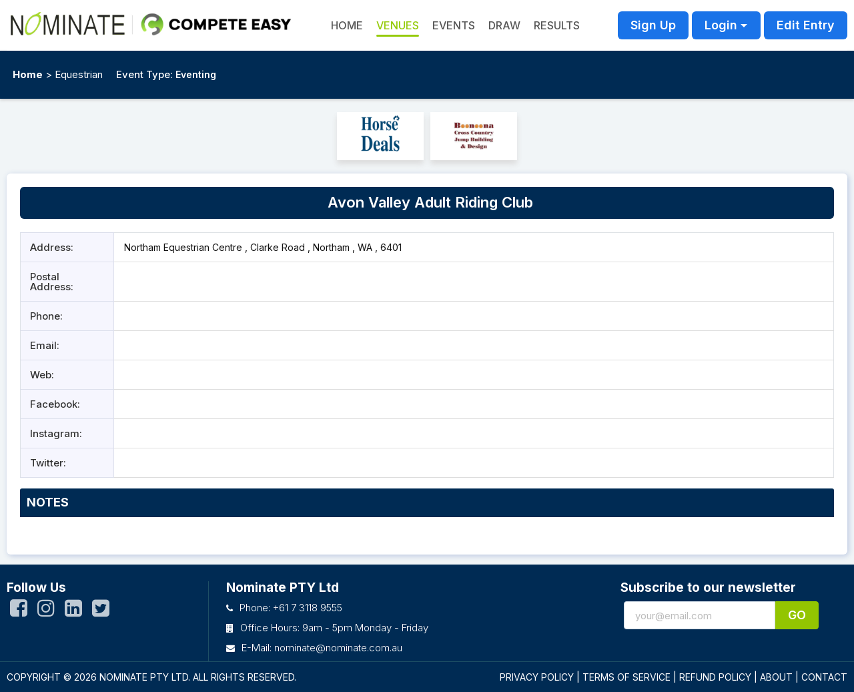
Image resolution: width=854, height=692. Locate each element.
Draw (504, 25)
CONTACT (824, 677)
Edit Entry (806, 25)
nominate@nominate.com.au (338, 647)
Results (557, 25)
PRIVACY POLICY (537, 677)
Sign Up (653, 25)
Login (721, 25)
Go (797, 615)
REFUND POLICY (715, 677)
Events (453, 25)
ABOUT (776, 677)
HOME (347, 25)
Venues (397, 25)
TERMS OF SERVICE (626, 677)
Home (28, 74)
